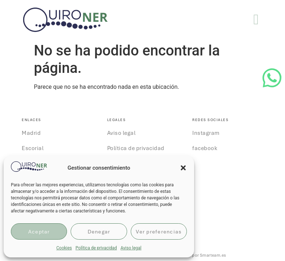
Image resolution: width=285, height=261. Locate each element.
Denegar (99, 231)
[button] (183, 167)
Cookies (64, 247)
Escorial (32, 148)
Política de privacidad (96, 247)
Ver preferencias (158, 231)
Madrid (31, 133)
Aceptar (39, 231)
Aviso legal (131, 247)
